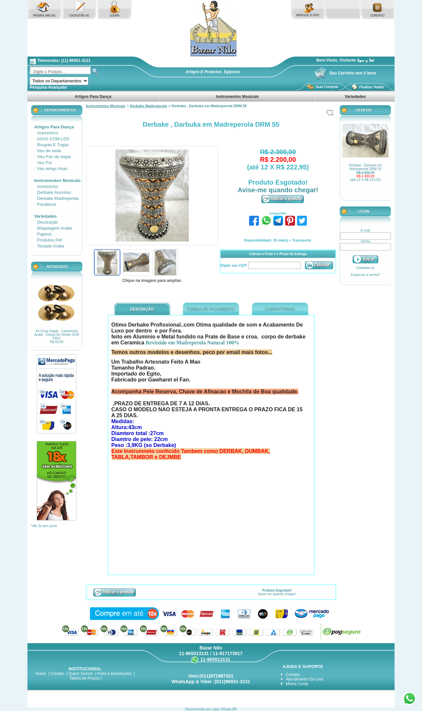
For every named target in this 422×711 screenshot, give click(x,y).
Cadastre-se (365, 268)
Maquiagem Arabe (54, 228)
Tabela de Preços (84, 678)
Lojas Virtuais (222, 709)
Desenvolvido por (198, 709)
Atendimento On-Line (304, 679)
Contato (57, 673)
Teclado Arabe (50, 246)
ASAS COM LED (53, 138)
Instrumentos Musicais (237, 96)
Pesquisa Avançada (48, 87)
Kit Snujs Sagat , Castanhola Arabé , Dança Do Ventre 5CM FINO (56, 336)
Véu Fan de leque (54, 156)
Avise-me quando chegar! (278, 190)
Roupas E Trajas (53, 144)
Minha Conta (297, 684)
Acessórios (47, 132)
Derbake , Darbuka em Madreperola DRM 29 (365, 172)
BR (234, 709)
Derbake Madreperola (58, 198)
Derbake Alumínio (54, 192)
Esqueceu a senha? (365, 275)
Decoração (47, 222)
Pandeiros (47, 204)
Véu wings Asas (52, 168)
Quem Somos (80, 673)
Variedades (355, 96)
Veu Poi (44, 162)
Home (40, 673)
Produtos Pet (49, 240)
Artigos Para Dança (93, 96)
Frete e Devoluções (114, 673)
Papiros (44, 234)
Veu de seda (49, 150)
